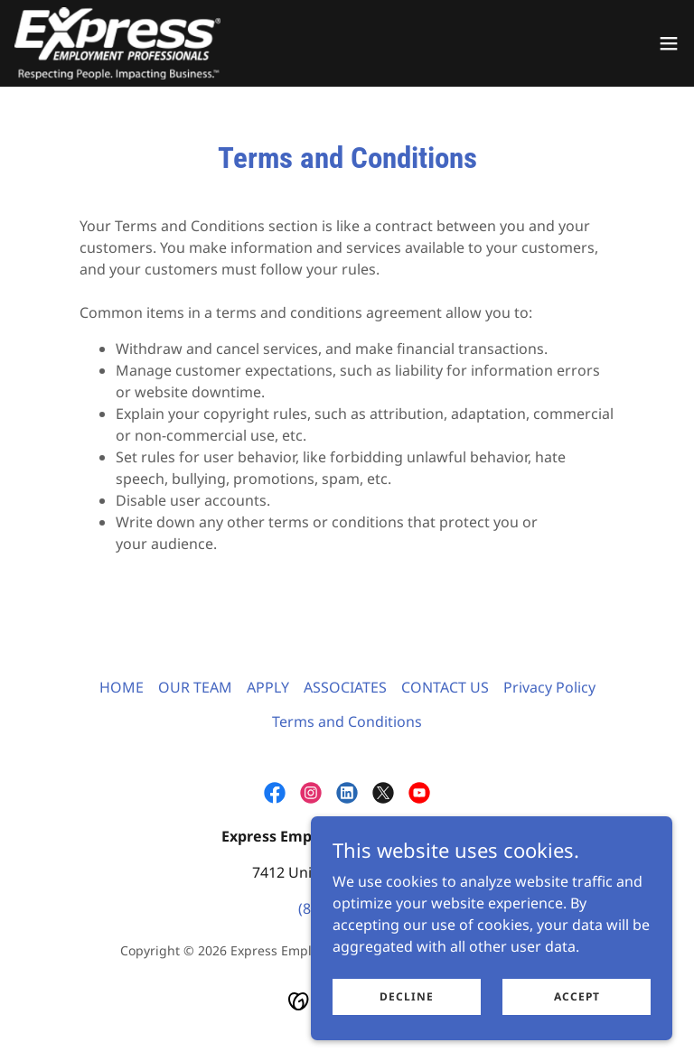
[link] (117, 43)
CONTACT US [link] (445, 687)
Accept (577, 1020)
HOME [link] (121, 687)
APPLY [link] (268, 687)
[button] (669, 43)
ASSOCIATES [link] (345, 687)
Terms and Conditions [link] (347, 721)
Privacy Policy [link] (549, 687)
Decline (407, 1020)
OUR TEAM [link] (195, 687)
